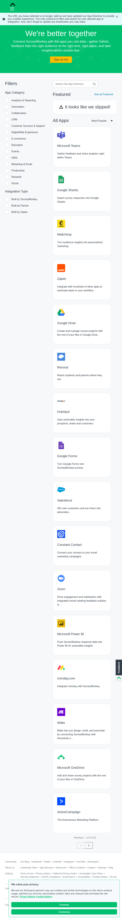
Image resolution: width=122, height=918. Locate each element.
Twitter (47, 861)
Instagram (69, 861)
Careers (91, 867)
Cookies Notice (44, 896)
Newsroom (61, 867)
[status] (61, 19)
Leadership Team (28, 867)
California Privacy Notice (65, 873)
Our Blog (24, 861)
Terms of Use (26, 873)
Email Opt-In (69, 877)
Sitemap (102, 867)
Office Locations (77, 867)
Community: (11, 861)
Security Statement (29, 877)
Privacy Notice (27, 896)
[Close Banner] (117, 16)
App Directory (46, 867)
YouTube (80, 861)
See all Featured (103, 94)
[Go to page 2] (89, 845)
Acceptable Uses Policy (91, 873)
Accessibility (84, 877)
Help (111, 867)
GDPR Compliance (51, 877)
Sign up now (61, 59)
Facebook (36, 861)
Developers (93, 861)
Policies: (9, 873)
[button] (118, 670)
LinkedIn (57, 861)
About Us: (10, 867)
